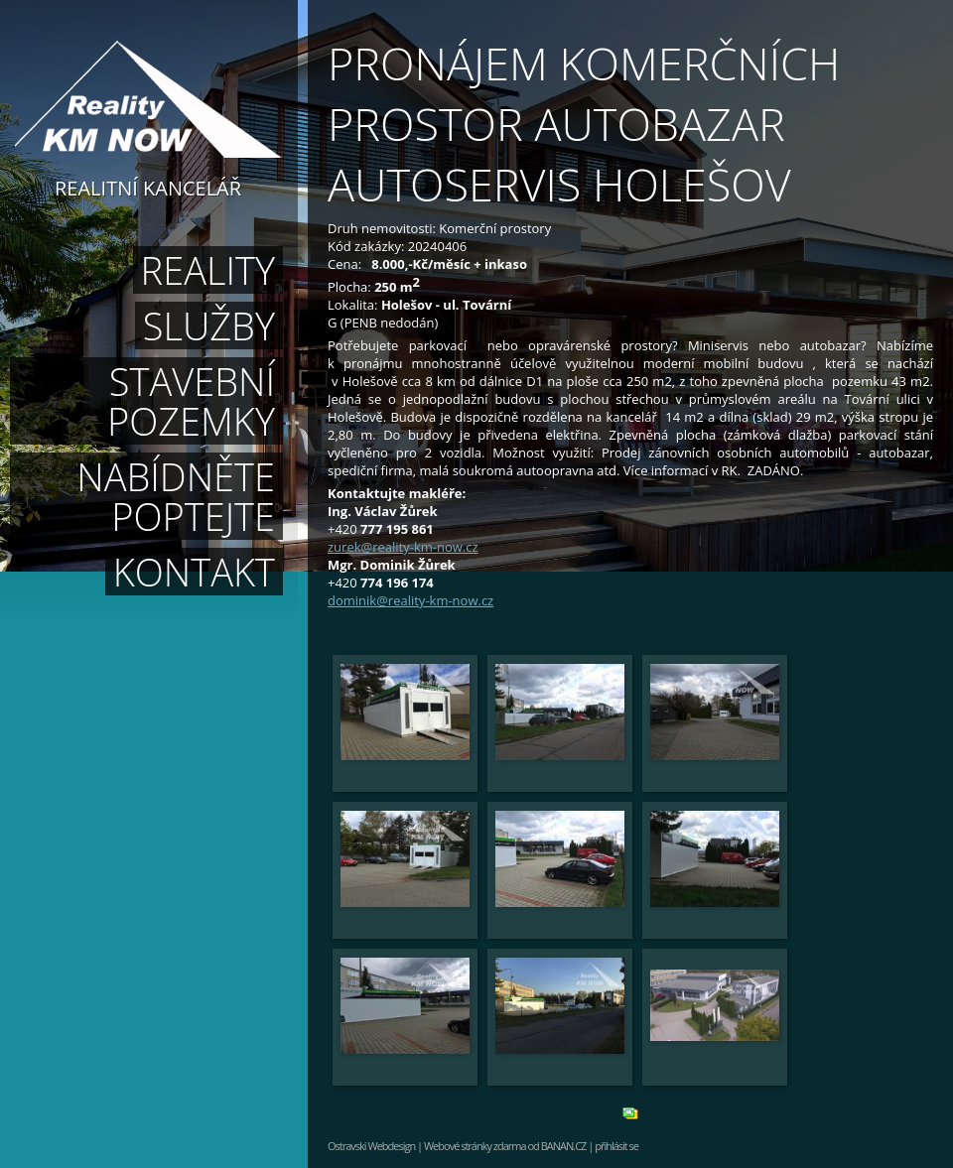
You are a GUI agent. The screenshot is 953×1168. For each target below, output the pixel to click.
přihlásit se (616, 1145)
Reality (208, 270)
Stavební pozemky (191, 401)
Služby (209, 325)
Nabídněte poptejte (175, 496)
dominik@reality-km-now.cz (410, 600)
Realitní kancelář (148, 186)
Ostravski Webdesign (372, 1145)
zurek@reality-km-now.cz (403, 547)
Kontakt (194, 571)
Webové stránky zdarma (475, 1145)
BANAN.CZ (564, 1145)
